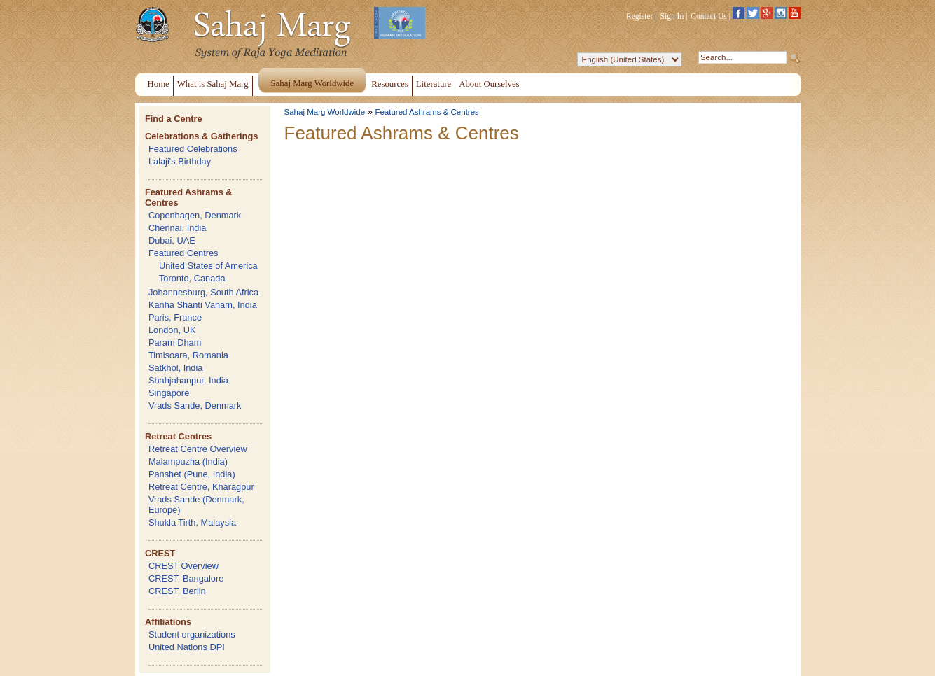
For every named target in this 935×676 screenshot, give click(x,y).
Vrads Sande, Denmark (195, 405)
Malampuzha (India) (188, 461)
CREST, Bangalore (185, 578)
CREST (160, 553)
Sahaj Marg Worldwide (325, 112)
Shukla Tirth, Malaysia (192, 522)
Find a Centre (173, 118)
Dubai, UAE (171, 240)
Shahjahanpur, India (188, 380)
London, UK (172, 330)
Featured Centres (183, 253)
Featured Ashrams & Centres (427, 112)
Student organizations (191, 634)
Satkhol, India (175, 367)
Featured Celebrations (192, 148)
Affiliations (168, 622)
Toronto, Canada (192, 278)
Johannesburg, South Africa (203, 292)
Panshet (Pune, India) (191, 474)
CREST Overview (183, 566)
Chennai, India (177, 228)
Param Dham (174, 342)
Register (639, 16)
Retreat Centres (178, 436)
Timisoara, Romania (188, 355)
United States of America (208, 265)
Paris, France (175, 317)
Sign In (672, 16)
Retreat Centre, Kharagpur (201, 486)
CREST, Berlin (177, 591)
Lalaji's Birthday (179, 161)
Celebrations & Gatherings (201, 136)
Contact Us (709, 16)
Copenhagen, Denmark (194, 215)
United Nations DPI (186, 647)
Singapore (168, 393)
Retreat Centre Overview (197, 449)
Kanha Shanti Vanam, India (202, 305)
